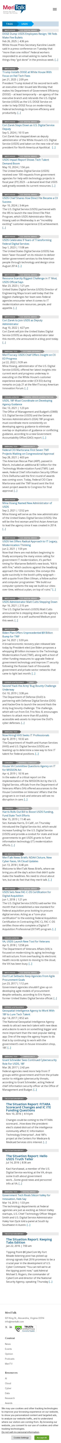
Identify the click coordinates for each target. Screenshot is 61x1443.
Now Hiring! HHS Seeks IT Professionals (25, 735)
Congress (9, 763)
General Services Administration (38, 397)
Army (31, 682)
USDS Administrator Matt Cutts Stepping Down (29, 602)
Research (10, 1398)
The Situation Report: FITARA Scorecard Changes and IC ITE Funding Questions (28, 1107)
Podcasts (9, 1358)
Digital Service (29, 1192)
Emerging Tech (11, 351)
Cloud (8, 1383)
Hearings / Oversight (28, 763)
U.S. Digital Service (29, 30)
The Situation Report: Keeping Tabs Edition (29, 1240)
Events (8, 1349)
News (8, 1344)
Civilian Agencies (12, 397)
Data (7, 1393)
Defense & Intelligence (14, 682)
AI (6, 1378)
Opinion (9, 1354)
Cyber (8, 1388)
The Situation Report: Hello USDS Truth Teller (26, 1157)
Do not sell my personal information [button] (20, 1432)
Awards (8, 1403)
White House (10, 30)
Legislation (24, 808)
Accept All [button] (42, 1437)
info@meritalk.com (14, 1321)
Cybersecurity (29, 446)
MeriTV (9, 1363)
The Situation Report (14, 1099)
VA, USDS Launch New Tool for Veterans (26, 941)
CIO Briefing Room (12, 854)
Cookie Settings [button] (21, 1437)
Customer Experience (32, 351)
